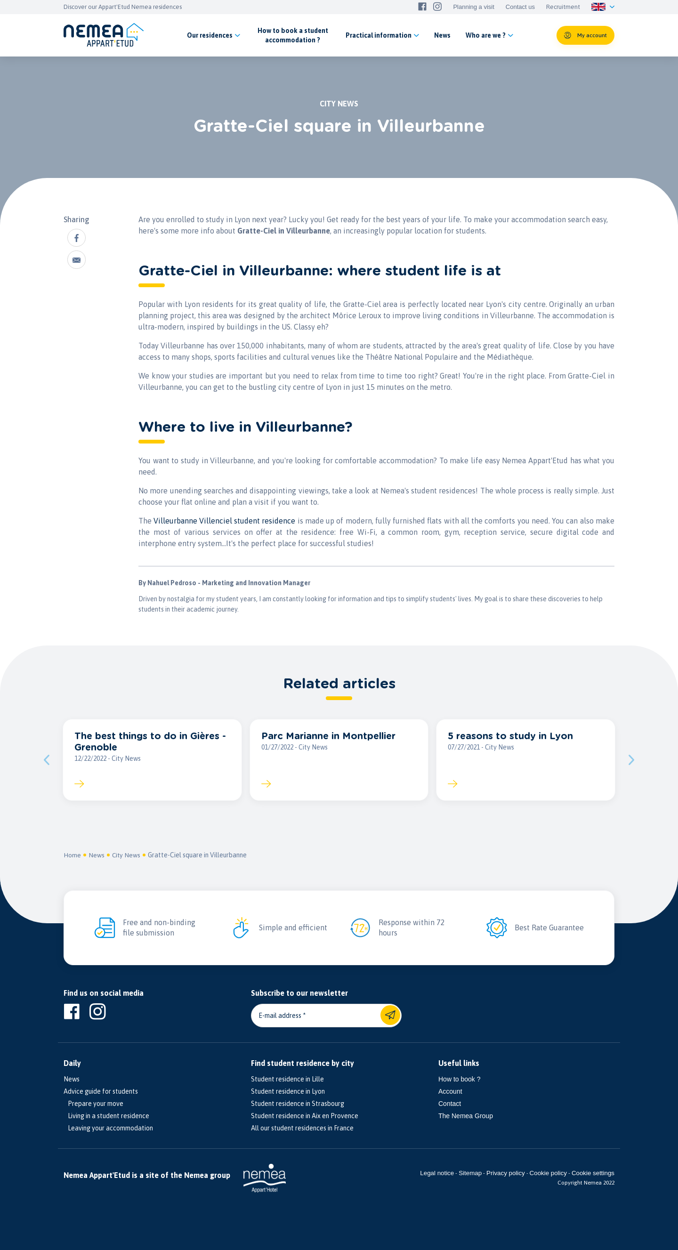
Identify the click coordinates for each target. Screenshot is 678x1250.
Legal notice (437, 1174)
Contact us (520, 7)
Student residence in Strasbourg (297, 1104)
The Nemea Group (465, 1117)
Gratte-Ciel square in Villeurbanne (198, 856)
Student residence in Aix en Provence (304, 1117)
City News (126, 856)
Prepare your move (93, 1104)
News (97, 856)
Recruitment (563, 7)
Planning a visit (473, 7)
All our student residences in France (302, 1129)
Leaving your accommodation (108, 1129)
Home (72, 856)
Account (450, 1092)
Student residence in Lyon (288, 1092)
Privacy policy (505, 1174)
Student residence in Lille (287, 1080)
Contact (449, 1104)
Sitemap (470, 1174)
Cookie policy (548, 1174)
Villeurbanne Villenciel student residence (224, 520)
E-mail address (279, 1016)
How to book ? (459, 1080)
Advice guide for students (101, 1092)
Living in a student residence (106, 1117)
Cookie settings (593, 1174)
